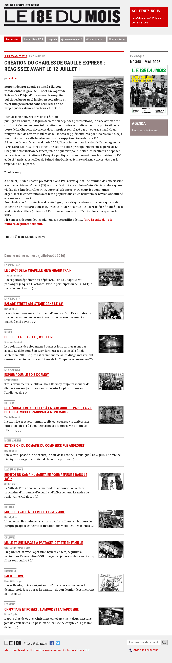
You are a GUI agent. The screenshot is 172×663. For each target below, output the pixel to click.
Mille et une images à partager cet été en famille (43, 543)
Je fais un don (140, 22)
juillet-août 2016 (15, 56)
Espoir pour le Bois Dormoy (26, 375)
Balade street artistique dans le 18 (33, 304)
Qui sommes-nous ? (71, 39)
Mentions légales (16, 650)
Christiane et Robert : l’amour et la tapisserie (41, 609)
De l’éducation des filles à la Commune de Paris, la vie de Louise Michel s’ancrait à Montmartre (48, 410)
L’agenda (52, 39)
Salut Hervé (14, 576)
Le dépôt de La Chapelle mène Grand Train (37, 270)
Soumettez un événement (47, 650)
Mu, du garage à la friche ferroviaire (34, 512)
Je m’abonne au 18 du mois (148, 18)
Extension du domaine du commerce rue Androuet (44, 446)
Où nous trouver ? (95, 39)
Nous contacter (117, 39)
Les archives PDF (33, 39)
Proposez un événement (145, 130)
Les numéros (13, 39)
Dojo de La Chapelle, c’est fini (28, 337)
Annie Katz (14, 78)
